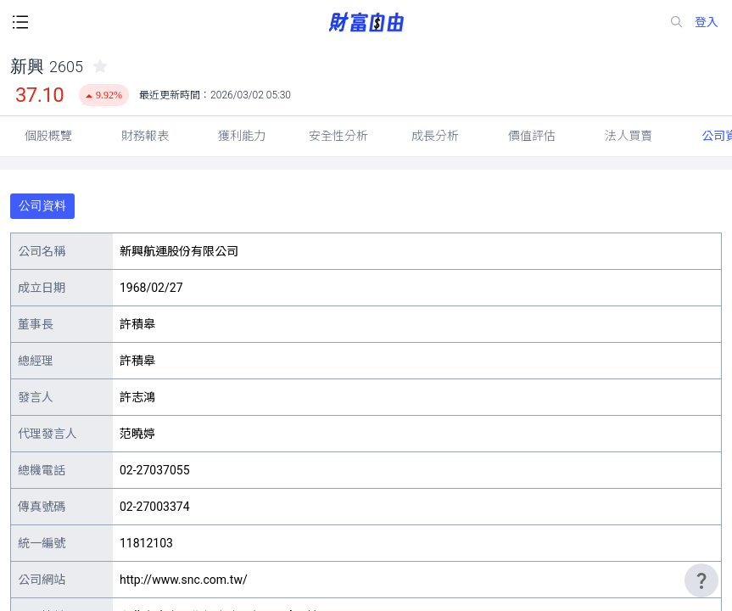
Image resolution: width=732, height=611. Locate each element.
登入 (706, 22)
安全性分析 (338, 136)
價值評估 (532, 136)
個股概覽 (48, 136)
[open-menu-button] (20, 22)
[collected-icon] (100, 66)
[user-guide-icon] (701, 580)
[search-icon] (677, 22)
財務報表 (145, 136)
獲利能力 (241, 136)
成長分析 (435, 136)
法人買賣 (628, 136)
